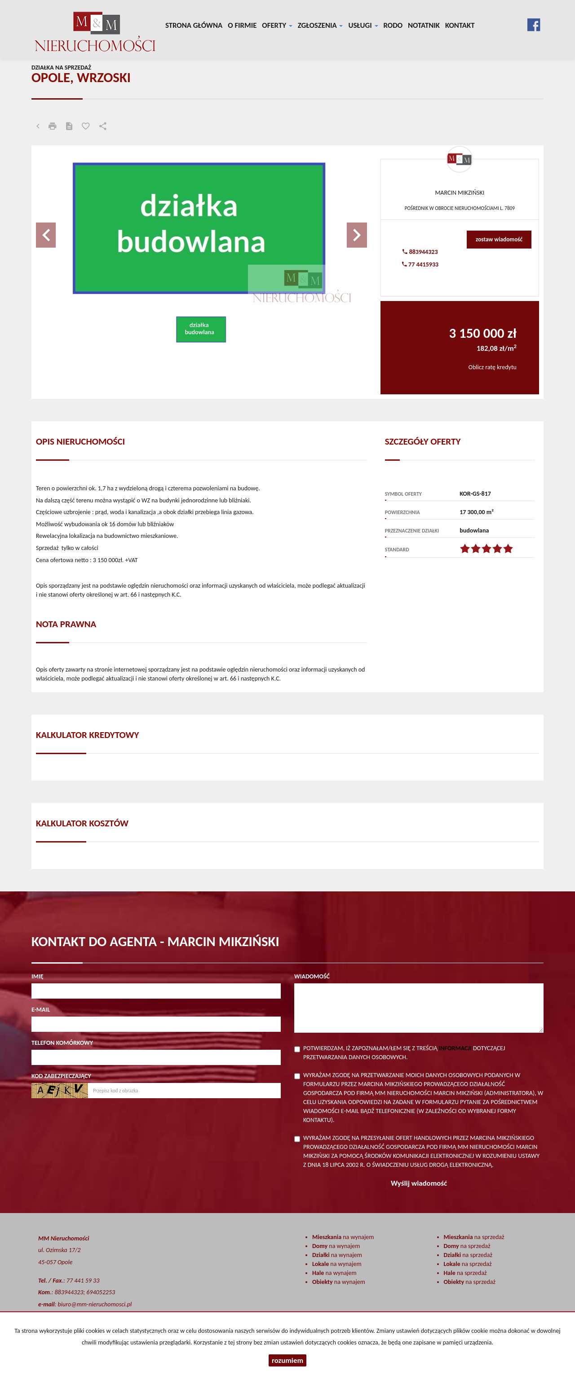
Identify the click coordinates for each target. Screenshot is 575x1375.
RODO (393, 25)
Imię (37, 976)
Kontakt (460, 25)
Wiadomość (312, 976)
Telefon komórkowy (62, 1043)
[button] (60, 231)
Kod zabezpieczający (61, 1076)
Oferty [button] (277, 25)
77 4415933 (420, 264)
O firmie (242, 25)
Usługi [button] (363, 25)
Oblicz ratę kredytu (493, 367)
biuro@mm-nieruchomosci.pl (95, 1304)
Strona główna (193, 25)
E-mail (40, 1009)
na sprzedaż (474, 1237)
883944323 (420, 252)
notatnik (424, 25)
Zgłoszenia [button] (320, 25)
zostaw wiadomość (499, 239)
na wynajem (343, 1237)
